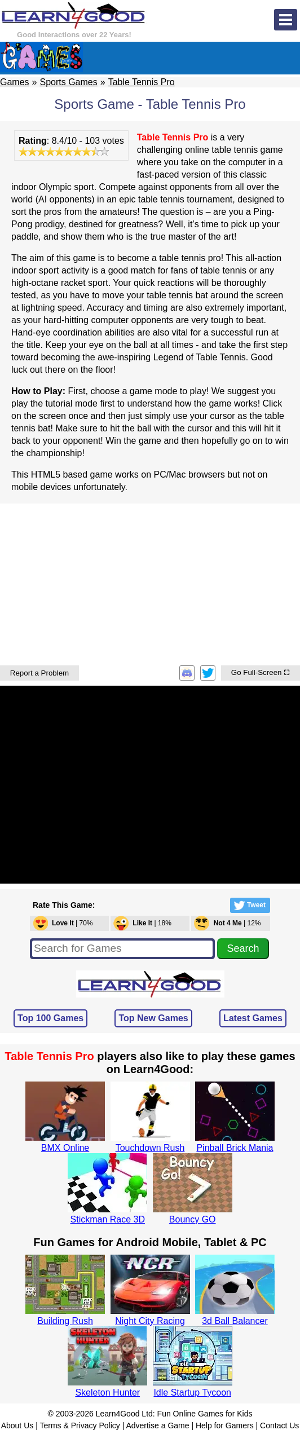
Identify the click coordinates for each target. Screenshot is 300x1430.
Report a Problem (39, 673)
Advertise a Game (157, 1425)
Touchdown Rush (150, 1148)
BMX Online (65, 1148)
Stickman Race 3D (107, 1219)
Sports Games (68, 82)
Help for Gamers (225, 1425)
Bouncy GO (192, 1219)
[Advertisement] (150, 583)
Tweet (249, 905)
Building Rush (65, 1321)
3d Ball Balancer (235, 1321)
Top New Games (153, 1018)
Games (14, 82)
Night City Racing (150, 1321)
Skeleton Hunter (107, 1392)
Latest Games (253, 1018)
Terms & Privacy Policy (79, 1425)
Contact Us (279, 1425)
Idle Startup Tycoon (192, 1392)
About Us (17, 1425)
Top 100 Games (50, 1018)
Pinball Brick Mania (234, 1148)
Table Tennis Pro (141, 82)
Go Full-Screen (260, 672)
